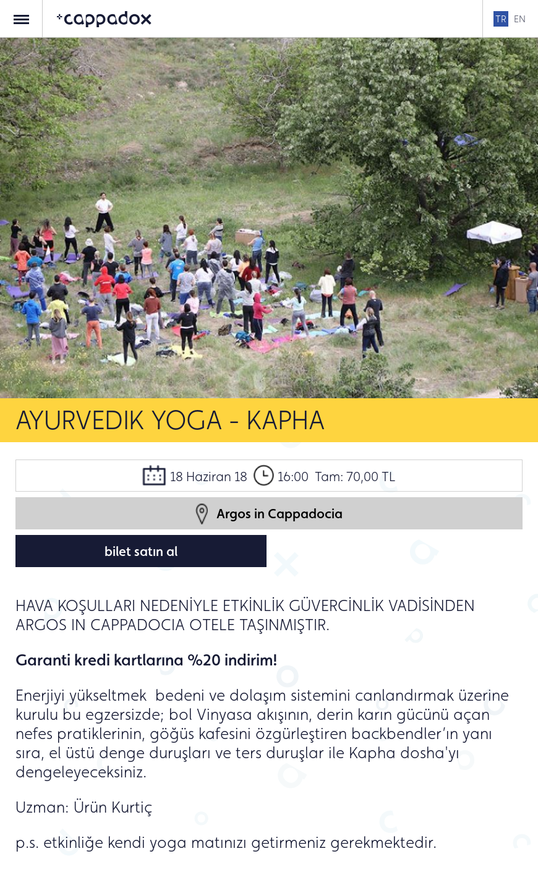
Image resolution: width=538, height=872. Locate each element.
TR (500, 19)
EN (520, 19)
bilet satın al (141, 551)
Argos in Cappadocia (269, 513)
